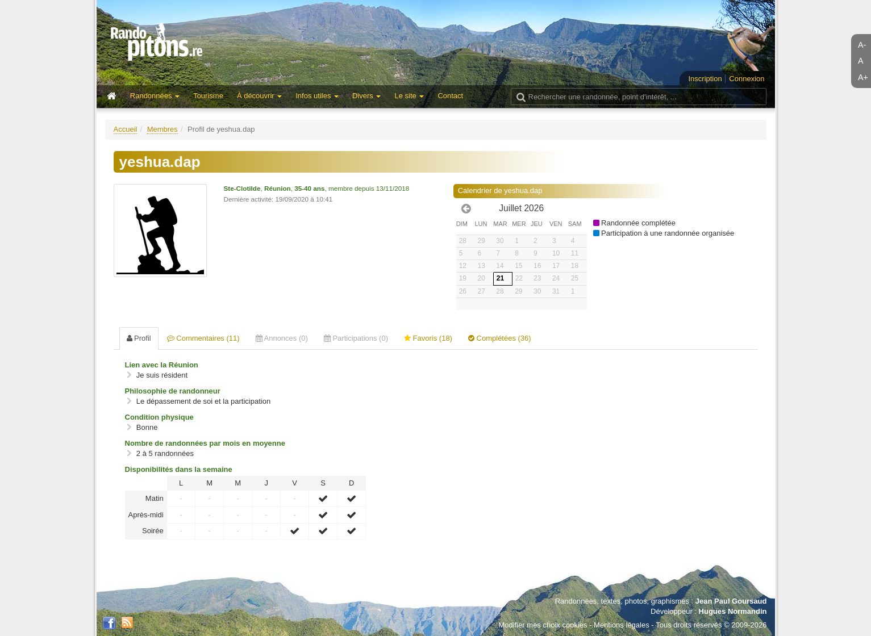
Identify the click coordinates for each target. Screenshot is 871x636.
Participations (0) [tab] (356, 338)
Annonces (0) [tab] (282, 338)
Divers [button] (366, 95)
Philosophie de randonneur (172, 391)
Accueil (125, 129)
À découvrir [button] (259, 95)
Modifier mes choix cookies (542, 625)
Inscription (705, 78)
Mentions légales (621, 625)
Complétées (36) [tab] (499, 338)
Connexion (746, 78)
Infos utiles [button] (317, 95)
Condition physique (159, 417)
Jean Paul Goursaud (731, 601)
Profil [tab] (139, 338)
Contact (450, 95)
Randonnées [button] (155, 95)
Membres (162, 129)
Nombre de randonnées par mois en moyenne (205, 443)
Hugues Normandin (733, 611)
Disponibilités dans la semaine (178, 469)
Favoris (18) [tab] (428, 338)
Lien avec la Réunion (161, 365)
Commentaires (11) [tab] (203, 338)
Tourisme (208, 95)
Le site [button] (409, 95)
